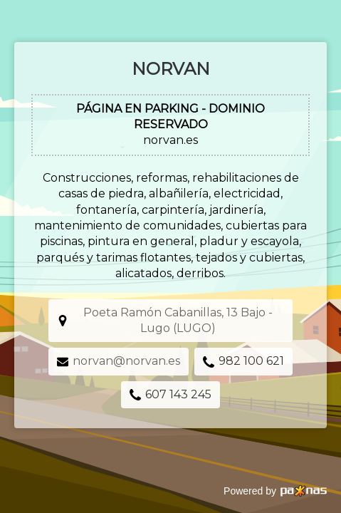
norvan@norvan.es (126, 361)
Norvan (171, 68)
